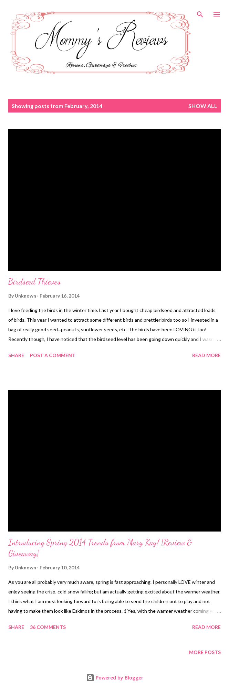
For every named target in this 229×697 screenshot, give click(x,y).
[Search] (200, 12)
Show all (202, 106)
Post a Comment (52, 355)
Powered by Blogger (114, 677)
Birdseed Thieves (34, 282)
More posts (205, 652)
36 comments (48, 627)
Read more (206, 355)
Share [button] (16, 355)
